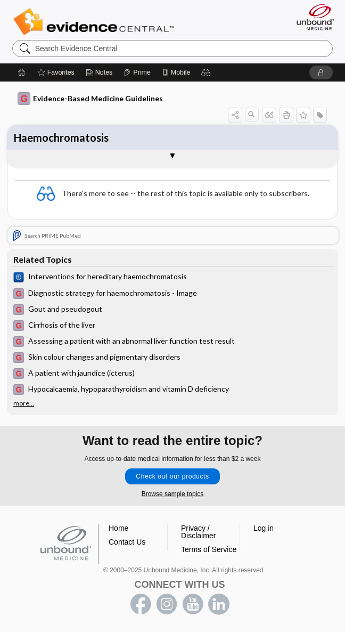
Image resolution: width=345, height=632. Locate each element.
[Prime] (137, 72)
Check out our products (172, 476)
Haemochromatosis (61, 137)
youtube (192, 604)
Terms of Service (208, 549)
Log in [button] (263, 528)
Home (118, 528)
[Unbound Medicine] (312, 17)
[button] (206, 72)
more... (23, 403)
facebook (140, 604)
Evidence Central (96, 21)
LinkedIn (218, 604)
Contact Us (127, 542)
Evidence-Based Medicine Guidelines (90, 98)
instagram (166, 604)
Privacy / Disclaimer (198, 532)
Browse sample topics (173, 494)
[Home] (22, 72)
